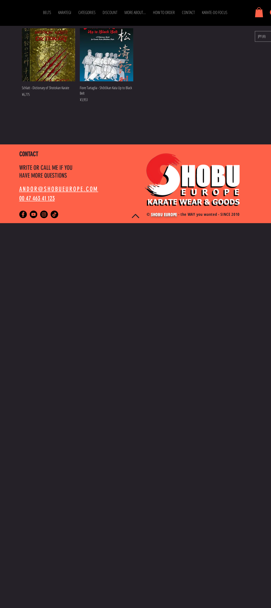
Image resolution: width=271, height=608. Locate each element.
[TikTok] (54, 214)
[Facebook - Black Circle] (23, 214)
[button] (47, 12)
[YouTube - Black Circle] (33, 214)
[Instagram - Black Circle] (44, 214)
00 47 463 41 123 (37, 198)
